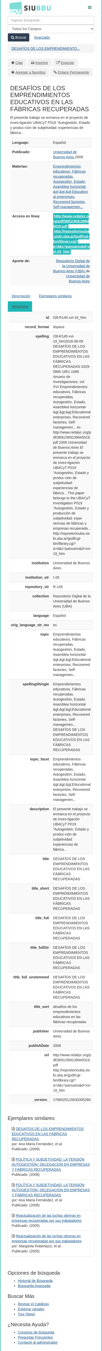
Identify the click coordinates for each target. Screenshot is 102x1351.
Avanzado (42, 37)
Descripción (21, 296)
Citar (19, 63)
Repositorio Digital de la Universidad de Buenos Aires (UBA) (71, 266)
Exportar (67, 63)
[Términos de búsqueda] (51, 20)
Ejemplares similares (55, 296)
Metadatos (20, 306)
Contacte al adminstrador (37, 1342)
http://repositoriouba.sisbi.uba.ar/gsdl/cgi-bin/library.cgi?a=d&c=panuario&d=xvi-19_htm (71, 241)
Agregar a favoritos (31, 72)
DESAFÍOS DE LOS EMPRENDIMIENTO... (45, 49)
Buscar (18, 37)
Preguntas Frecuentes (35, 1337)
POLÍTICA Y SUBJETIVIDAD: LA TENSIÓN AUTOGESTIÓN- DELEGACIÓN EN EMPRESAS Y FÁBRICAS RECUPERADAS (51, 1164)
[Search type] (51, 29)
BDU (14, 8)
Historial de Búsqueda (35, 1281)
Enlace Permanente (73, 72)
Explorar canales (31, 1309)
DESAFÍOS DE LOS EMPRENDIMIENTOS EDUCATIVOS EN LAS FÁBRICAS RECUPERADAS (48, 1134)
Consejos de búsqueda (36, 1332)
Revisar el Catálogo (33, 1304)
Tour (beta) (26, 1314)
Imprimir (41, 63)
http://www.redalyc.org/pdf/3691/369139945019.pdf (71, 221)
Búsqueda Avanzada (34, 1286)
